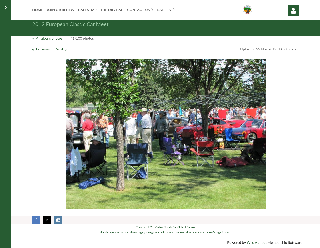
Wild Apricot (257, 242)
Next (59, 49)
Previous (43, 49)
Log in (293, 10)
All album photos (49, 38)
